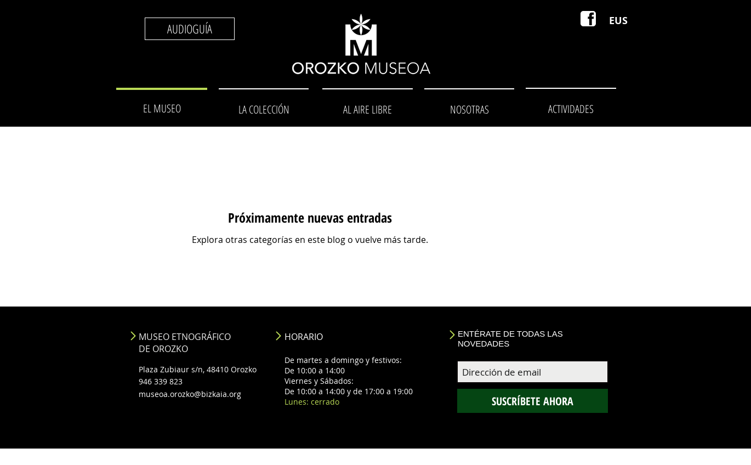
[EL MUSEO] (161, 109)
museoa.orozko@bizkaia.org (190, 394)
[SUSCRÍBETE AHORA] (532, 400)
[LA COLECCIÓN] (264, 109)
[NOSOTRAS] (469, 109)
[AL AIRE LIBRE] (367, 109)
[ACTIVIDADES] (571, 109)
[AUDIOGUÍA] (190, 29)
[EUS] (618, 21)
